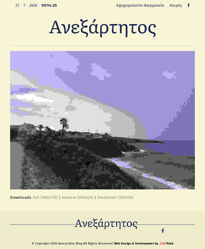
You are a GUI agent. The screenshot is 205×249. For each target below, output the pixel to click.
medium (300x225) (77, 197)
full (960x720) (45, 197)
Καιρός (175, 5)
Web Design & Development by (143, 243)
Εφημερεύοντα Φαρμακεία (140, 5)
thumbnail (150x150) (115, 197)
